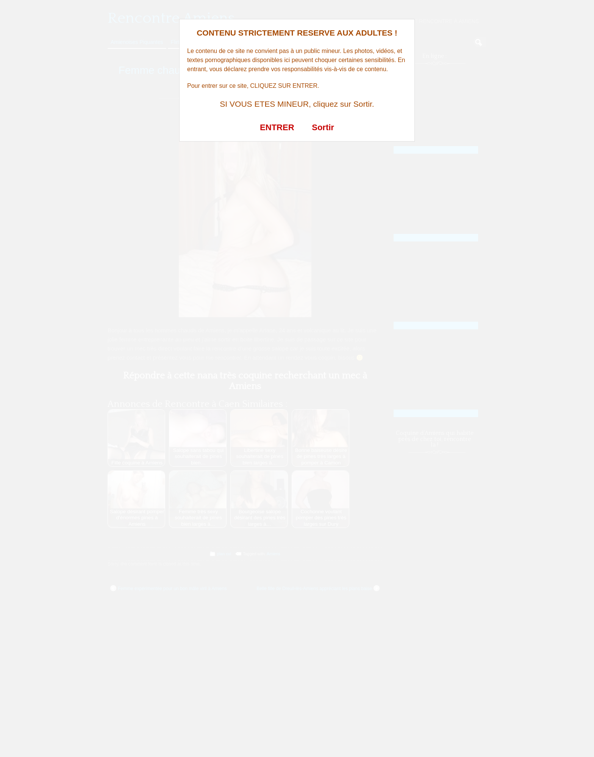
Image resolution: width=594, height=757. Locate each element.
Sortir (323, 127)
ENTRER (277, 127)
